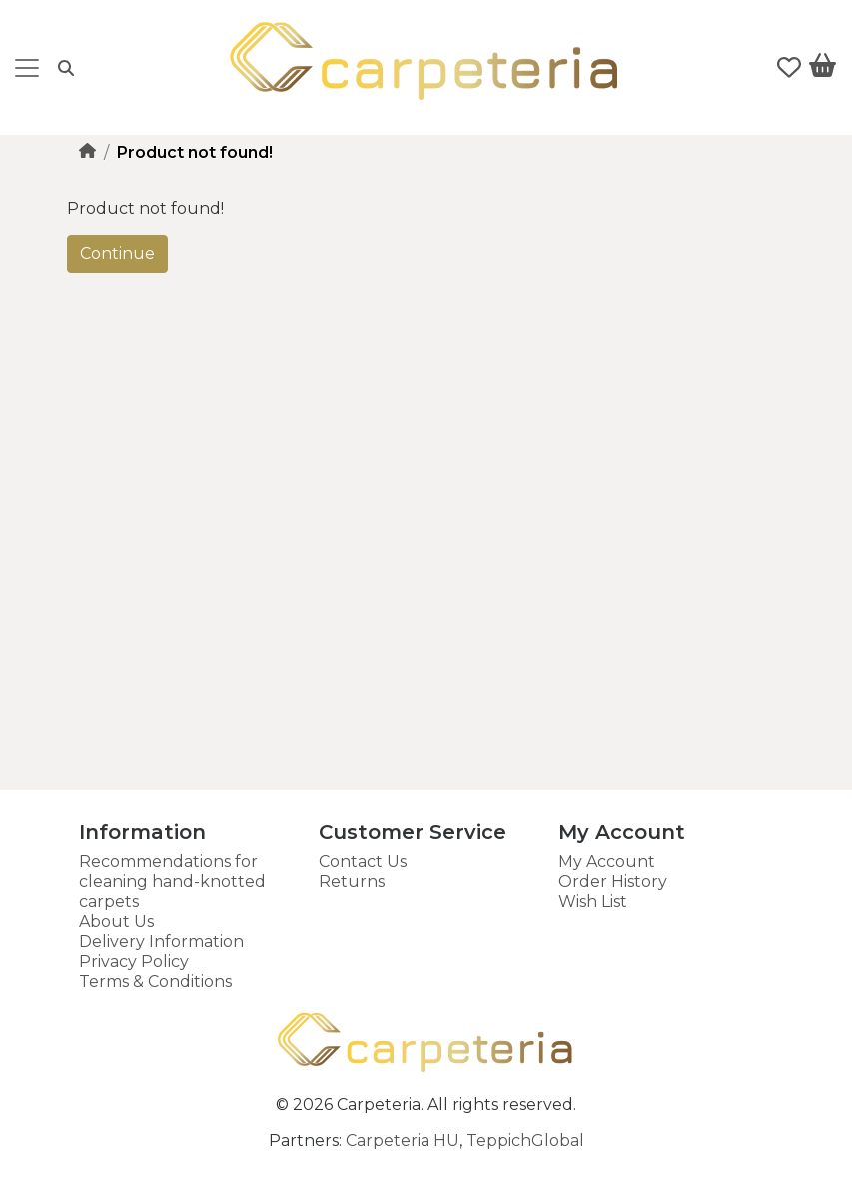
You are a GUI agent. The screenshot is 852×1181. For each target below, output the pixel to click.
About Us (116, 921)
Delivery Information (161, 941)
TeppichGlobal (525, 1140)
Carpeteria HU (402, 1140)
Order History (612, 881)
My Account (606, 861)
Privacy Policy (134, 961)
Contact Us (363, 861)
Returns (352, 881)
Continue (117, 253)
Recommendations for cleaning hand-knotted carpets (172, 881)
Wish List (592, 901)
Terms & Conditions (155, 981)
